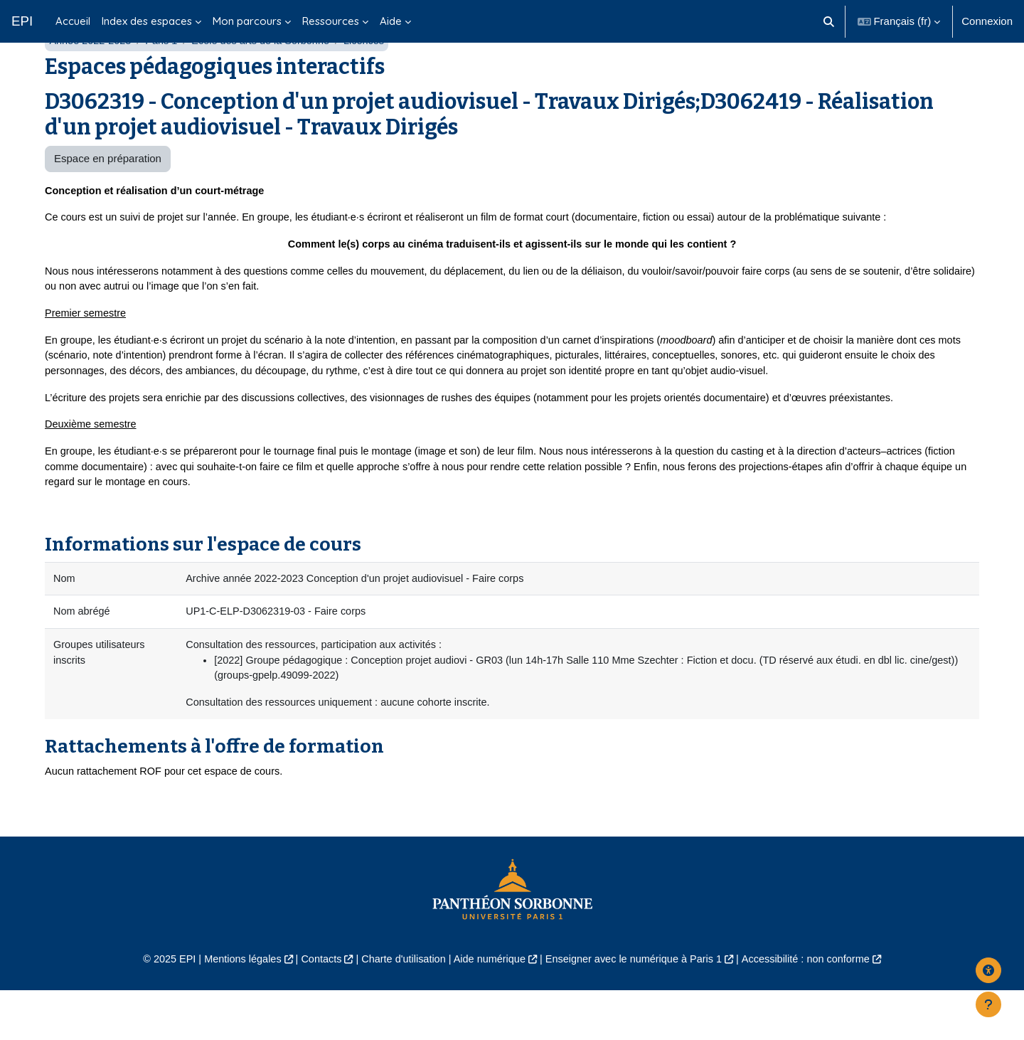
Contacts (314, 1009)
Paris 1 (165, 76)
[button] (829, 21)
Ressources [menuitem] (330, 21)
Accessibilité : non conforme (817, 1009)
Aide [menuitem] (391, 21)
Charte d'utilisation (399, 1009)
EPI (22, 21)
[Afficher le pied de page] (988, 1004)
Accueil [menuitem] (72, 21)
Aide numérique (488, 1009)
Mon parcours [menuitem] (247, 21)
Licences (374, 76)
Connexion (987, 21)
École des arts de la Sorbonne (267, 76)
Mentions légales (232, 1009)
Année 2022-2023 (91, 76)
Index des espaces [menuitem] (147, 21)
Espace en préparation (107, 195)
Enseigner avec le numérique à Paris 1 (638, 1009)
